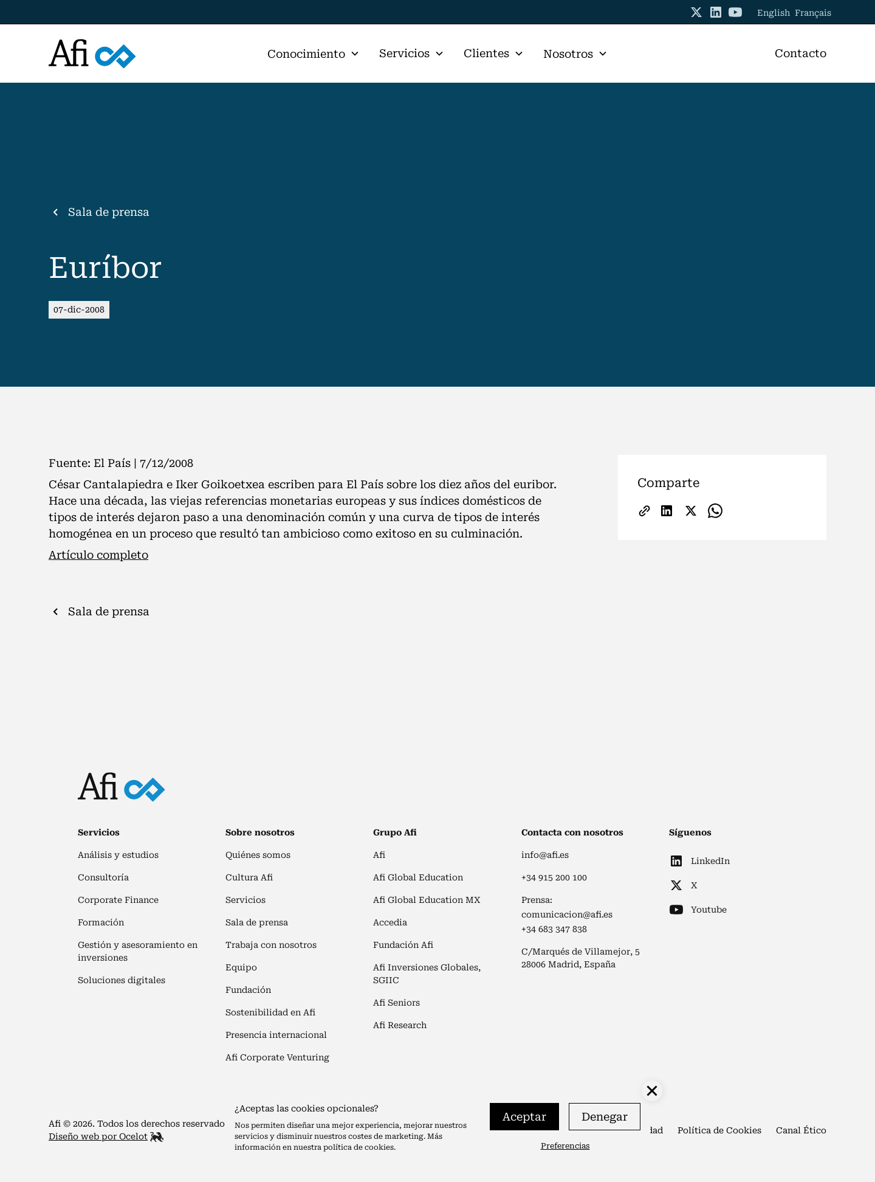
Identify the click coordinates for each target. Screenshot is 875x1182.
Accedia (390, 922)
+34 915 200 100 (554, 877)
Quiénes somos (257, 855)
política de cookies (358, 1147)
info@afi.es (545, 855)
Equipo (241, 967)
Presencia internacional (276, 1035)
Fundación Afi (403, 945)
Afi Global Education (418, 877)
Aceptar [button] (524, 1116)
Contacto (800, 53)
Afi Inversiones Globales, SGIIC (427, 974)
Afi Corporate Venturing (277, 1057)
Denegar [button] (605, 1116)
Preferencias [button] (565, 1145)
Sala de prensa (256, 922)
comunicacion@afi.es (566, 914)
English (773, 13)
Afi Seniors (396, 1002)
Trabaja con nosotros (271, 945)
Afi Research (400, 1025)
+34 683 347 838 (554, 929)
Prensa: (536, 900)
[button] (313, 54)
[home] (130, 54)
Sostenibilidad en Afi (270, 1012)
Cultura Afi (249, 877)
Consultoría (103, 877)
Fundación (248, 990)
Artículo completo (98, 554)
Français (813, 13)
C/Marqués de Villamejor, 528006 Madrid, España (580, 958)
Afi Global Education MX (427, 900)
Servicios (245, 900)
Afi (379, 855)
